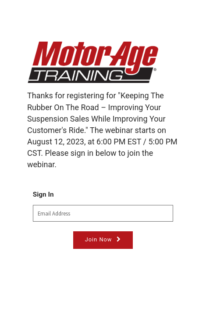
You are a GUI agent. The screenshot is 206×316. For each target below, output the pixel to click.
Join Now (98, 239)
